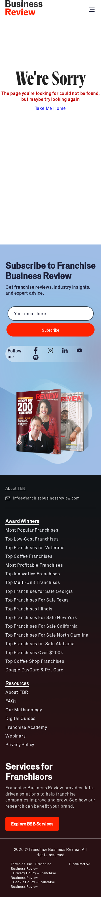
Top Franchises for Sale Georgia (39, 591)
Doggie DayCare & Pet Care (34, 669)
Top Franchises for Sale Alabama (40, 643)
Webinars (15, 736)
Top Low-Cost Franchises (31, 539)
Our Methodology (23, 709)
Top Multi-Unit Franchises (32, 582)
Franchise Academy (26, 727)
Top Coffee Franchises (29, 556)
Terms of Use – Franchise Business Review (31, 866)
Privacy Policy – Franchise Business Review (33, 875)
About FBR (15, 488)
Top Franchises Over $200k (34, 652)
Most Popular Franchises (31, 530)
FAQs (11, 701)
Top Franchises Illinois (28, 608)
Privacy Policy (19, 744)
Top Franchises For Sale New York (41, 617)
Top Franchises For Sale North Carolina (46, 635)
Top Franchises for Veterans (35, 547)
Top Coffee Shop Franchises (34, 661)
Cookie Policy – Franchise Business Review (33, 884)
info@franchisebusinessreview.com (42, 498)
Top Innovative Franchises (32, 573)
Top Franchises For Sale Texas (37, 600)
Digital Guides (20, 718)
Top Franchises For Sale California (41, 626)
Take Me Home (50, 108)
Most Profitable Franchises (34, 565)
